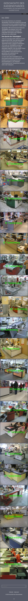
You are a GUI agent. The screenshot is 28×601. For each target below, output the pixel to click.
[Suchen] (25, 586)
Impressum (16, 592)
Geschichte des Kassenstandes (14, 4)
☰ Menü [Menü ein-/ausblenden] (25, 13)
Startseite (11, 592)
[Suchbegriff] (14, 586)
